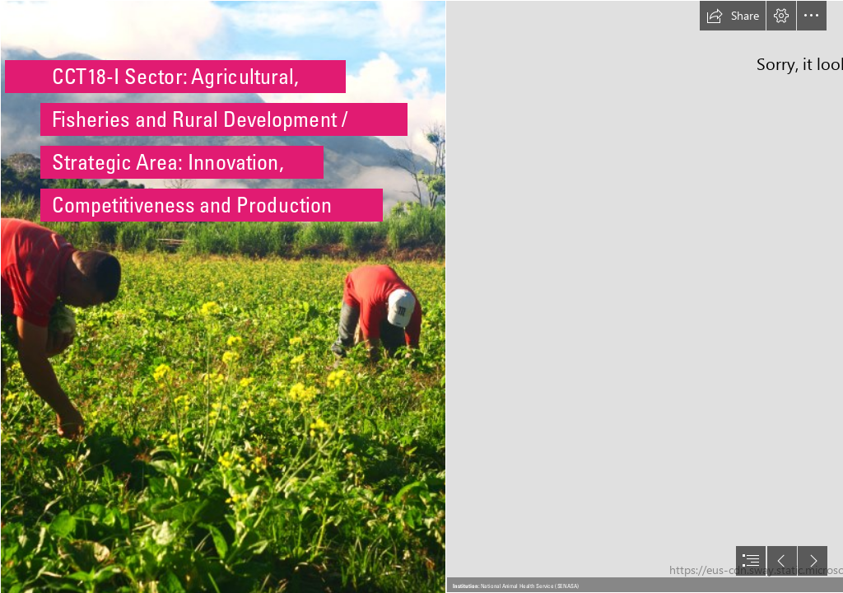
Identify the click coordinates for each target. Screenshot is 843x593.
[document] (421, 296)
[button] (733, 15)
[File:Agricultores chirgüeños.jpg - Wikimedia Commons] (222, 296)
